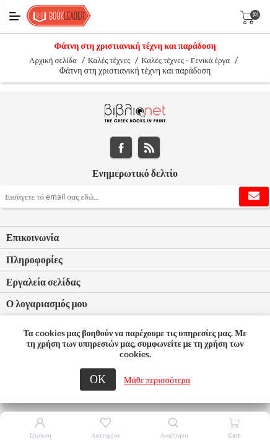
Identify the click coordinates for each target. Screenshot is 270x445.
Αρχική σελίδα (53, 60)
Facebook (121, 147)
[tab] (135, 238)
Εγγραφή (254, 196)
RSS (149, 147)
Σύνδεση (40, 435)
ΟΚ (98, 379)
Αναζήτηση (174, 435)
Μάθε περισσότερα (157, 380)
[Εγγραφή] (135, 196)
